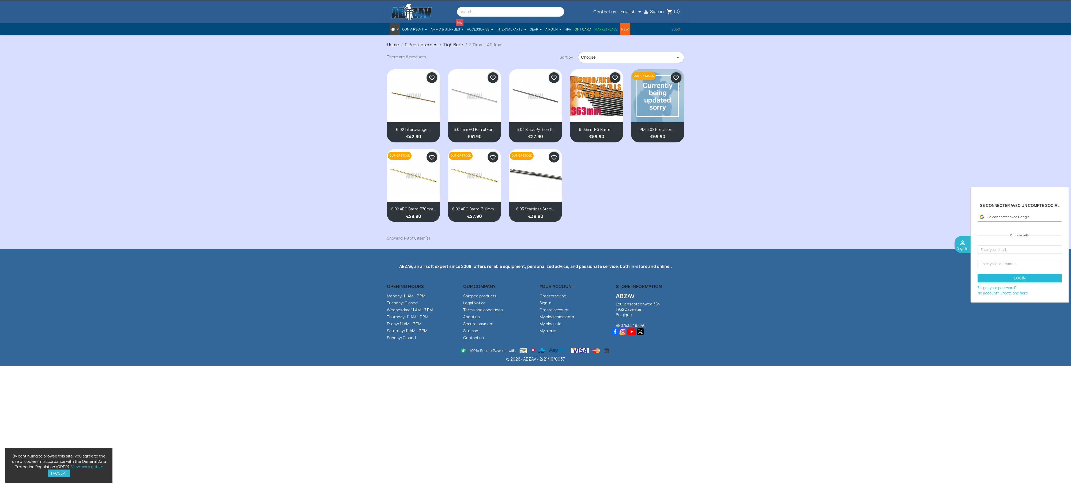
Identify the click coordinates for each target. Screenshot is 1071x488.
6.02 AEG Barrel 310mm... (474, 208)
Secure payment (478, 323)
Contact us (604, 12)
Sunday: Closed (401, 337)
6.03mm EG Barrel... (596, 129)
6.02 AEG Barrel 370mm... (413, 208)
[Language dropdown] (631, 12)
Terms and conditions (483, 309)
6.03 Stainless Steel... (535, 208)
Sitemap (470, 330)
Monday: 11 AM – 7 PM (406, 295)
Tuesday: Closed (402, 302)
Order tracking (553, 295)
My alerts (548, 330)
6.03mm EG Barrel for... (475, 129)
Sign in (546, 302)
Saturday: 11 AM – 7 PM (407, 330)
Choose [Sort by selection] (631, 57)
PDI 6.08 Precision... (658, 129)
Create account (554, 309)
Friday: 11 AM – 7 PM (404, 323)
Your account (557, 286)
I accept (59, 473)
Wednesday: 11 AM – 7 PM (410, 309)
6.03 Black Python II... (535, 129)
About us (471, 316)
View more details (87, 466)
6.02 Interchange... (413, 129)
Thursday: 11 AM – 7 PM (407, 316)
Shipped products (479, 295)
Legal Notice (474, 302)
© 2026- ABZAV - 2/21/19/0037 (535, 359)
